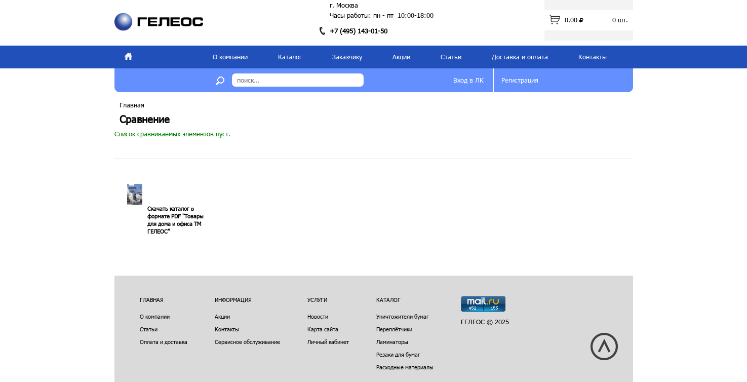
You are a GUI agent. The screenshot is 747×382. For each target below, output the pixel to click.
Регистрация (519, 80)
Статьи (451, 57)
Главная (132, 105)
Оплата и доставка (163, 341)
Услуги (317, 299)
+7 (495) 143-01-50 (358, 31)
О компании (230, 57)
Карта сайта (322, 329)
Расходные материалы (405, 367)
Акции (401, 57)
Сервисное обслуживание (247, 341)
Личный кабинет (328, 341)
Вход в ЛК (468, 80)
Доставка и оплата (520, 57)
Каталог (290, 57)
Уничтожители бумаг (402, 316)
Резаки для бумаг (398, 354)
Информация (233, 299)
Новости (317, 316)
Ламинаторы (392, 341)
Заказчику (347, 57)
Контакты (592, 57)
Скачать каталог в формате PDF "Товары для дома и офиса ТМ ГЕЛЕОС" (175, 220)
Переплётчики (394, 329)
